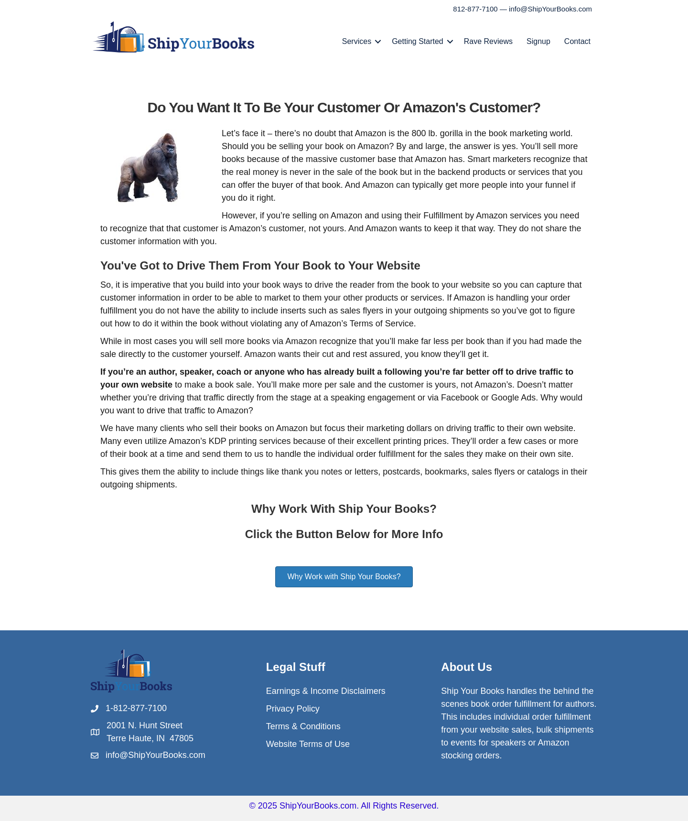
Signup (538, 41)
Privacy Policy (293, 708)
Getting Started (417, 41)
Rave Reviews (488, 41)
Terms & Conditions (303, 726)
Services (356, 41)
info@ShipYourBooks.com (550, 9)
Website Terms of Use (308, 744)
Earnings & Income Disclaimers (326, 691)
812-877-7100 (475, 9)
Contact (577, 41)
